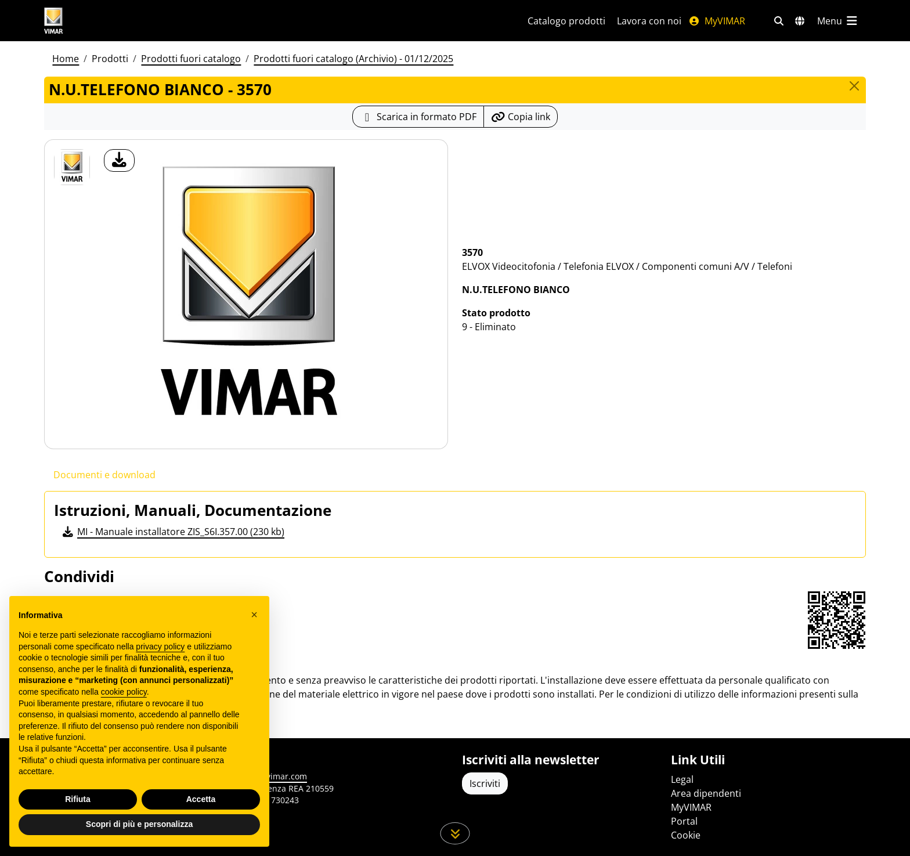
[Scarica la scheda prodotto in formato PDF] (418, 117)
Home (65, 58)
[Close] (854, 86)
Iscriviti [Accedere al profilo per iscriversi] (485, 783)
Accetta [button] (201, 799)
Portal (684, 821)
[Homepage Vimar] (97, 21)
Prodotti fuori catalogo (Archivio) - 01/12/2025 (353, 58)
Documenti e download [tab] (104, 474)
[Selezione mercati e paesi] (800, 21)
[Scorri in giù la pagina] (455, 833)
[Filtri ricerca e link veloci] (779, 21)
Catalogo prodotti (566, 21)
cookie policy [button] (124, 691)
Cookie (685, 835)
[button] (254, 614)
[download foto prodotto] (119, 160)
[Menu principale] (838, 21)
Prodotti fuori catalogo (191, 58)
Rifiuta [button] (78, 799)
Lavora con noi (649, 21)
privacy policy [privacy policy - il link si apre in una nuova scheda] (160, 646)
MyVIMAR (716, 21)
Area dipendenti (706, 793)
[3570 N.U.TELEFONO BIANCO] (72, 167)
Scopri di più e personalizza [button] (139, 824)
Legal (682, 779)
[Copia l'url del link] (520, 117)
